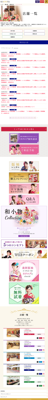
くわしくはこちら (24, 236)
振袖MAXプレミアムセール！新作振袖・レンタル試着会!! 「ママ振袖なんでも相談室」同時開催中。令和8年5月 (23, 55)
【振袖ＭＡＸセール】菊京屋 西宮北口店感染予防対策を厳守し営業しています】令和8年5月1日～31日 (23, 61)
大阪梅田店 (34, 30)
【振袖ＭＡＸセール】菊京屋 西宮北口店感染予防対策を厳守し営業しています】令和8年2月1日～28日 (23, 101)
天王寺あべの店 (12, 33)
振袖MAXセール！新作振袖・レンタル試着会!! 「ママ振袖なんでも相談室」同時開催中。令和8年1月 (23, 112)
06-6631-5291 (27, 354)
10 (34, 117)
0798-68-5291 (27, 366)
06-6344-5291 (27, 342)
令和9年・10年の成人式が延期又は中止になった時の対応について (18, 106)
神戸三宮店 (12, 30)
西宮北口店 (34, 33)
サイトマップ (24, 396)
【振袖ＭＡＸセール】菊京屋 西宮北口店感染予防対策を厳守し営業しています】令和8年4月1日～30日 (23, 74)
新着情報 (24, 391)
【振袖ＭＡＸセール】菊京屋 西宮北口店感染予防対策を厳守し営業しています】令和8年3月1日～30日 (23, 88)
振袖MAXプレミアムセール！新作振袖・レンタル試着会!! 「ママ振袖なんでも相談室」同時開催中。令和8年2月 (23, 94)
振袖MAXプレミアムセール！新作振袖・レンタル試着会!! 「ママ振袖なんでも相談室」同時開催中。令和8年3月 (23, 81)
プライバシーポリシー (24, 394)
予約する (27, 334)
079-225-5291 (27, 378)
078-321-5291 (27, 330)
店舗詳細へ (38, 334)
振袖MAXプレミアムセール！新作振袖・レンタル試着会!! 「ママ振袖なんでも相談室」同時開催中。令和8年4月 (23, 68)
